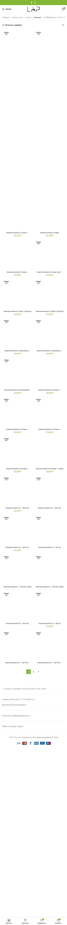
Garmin (28, 17)
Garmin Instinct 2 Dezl (49, 233)
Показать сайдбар (13, 25)
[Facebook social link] (31, 3)
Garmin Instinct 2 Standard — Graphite (49, 862)
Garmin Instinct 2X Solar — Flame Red (49, 902)
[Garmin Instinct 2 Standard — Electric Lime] (17, 758)
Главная (5, 17)
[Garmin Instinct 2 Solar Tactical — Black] (17, 549)
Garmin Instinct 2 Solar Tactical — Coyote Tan (49, 653)
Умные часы (17, 17)
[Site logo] (34, 9)
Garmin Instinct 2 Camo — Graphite (17, 234)
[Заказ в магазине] (63, 25)
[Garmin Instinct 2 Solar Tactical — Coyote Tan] (49, 549)
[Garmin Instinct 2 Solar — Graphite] (17, 339)
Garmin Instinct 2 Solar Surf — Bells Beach (50, 443)
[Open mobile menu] (7, 9)
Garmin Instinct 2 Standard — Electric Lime (17, 862)
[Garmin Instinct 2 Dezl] (49, 130)
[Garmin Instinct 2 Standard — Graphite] (49, 758)
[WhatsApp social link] (35, 3)
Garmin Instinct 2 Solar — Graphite (17, 443)
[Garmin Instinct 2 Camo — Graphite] (17, 130)
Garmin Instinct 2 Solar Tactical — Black (17, 653)
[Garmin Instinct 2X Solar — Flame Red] (49, 883)
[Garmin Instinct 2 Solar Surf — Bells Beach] (49, 339)
